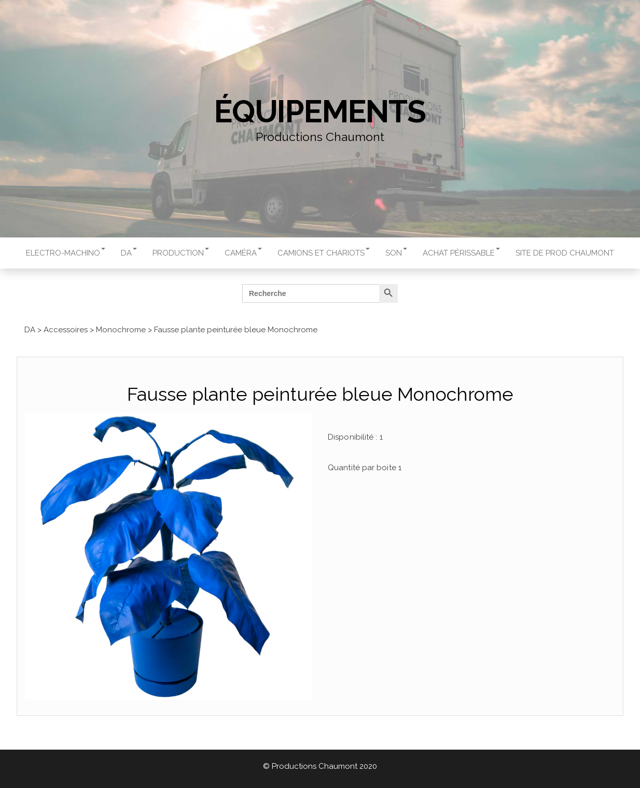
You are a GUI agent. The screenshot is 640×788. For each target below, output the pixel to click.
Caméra (243, 253)
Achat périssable (461, 253)
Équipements (320, 111)
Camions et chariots (323, 253)
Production (180, 253)
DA (129, 253)
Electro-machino (65, 253)
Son (396, 253)
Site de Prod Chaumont (565, 253)
